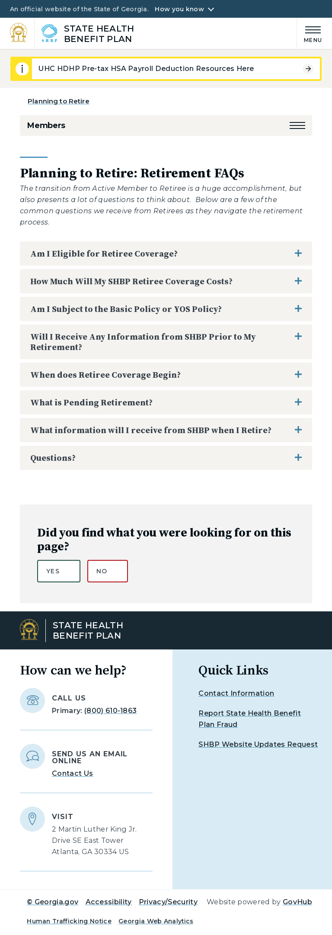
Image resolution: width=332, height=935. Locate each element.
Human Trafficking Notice (69, 921)
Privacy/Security (168, 902)
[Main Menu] (309, 33)
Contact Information (236, 693)
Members (46, 125)
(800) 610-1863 (110, 711)
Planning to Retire (58, 101)
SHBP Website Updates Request (258, 744)
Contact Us (72, 773)
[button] (297, 125)
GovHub (297, 902)
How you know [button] (179, 9)
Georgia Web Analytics (156, 921)
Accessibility (109, 902)
